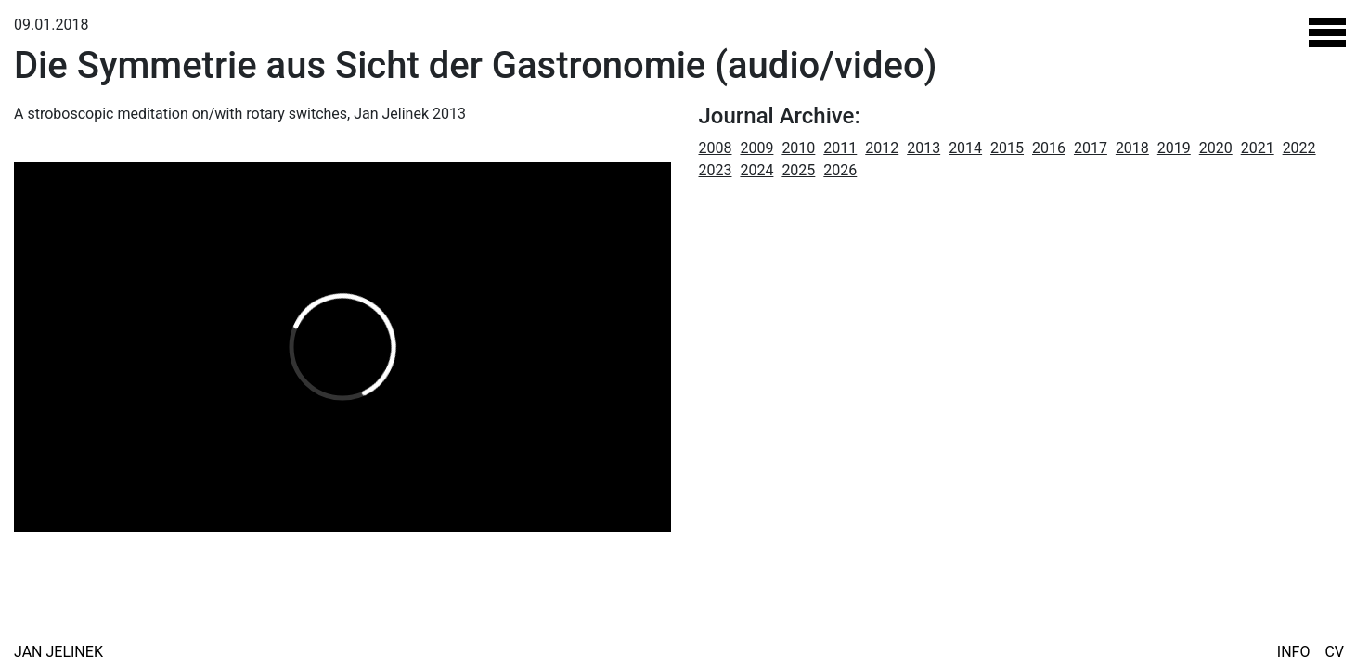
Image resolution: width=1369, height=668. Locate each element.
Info (1294, 652)
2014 (965, 148)
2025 (798, 170)
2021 (1257, 148)
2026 (840, 170)
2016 (1048, 148)
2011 (840, 148)
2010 (798, 148)
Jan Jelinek (58, 652)
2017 (1090, 148)
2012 (881, 148)
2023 (715, 170)
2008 (715, 148)
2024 (756, 170)
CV (1334, 652)
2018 (1132, 148)
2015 (1007, 148)
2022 (1299, 148)
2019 (1174, 148)
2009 (756, 148)
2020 (1216, 148)
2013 (923, 148)
